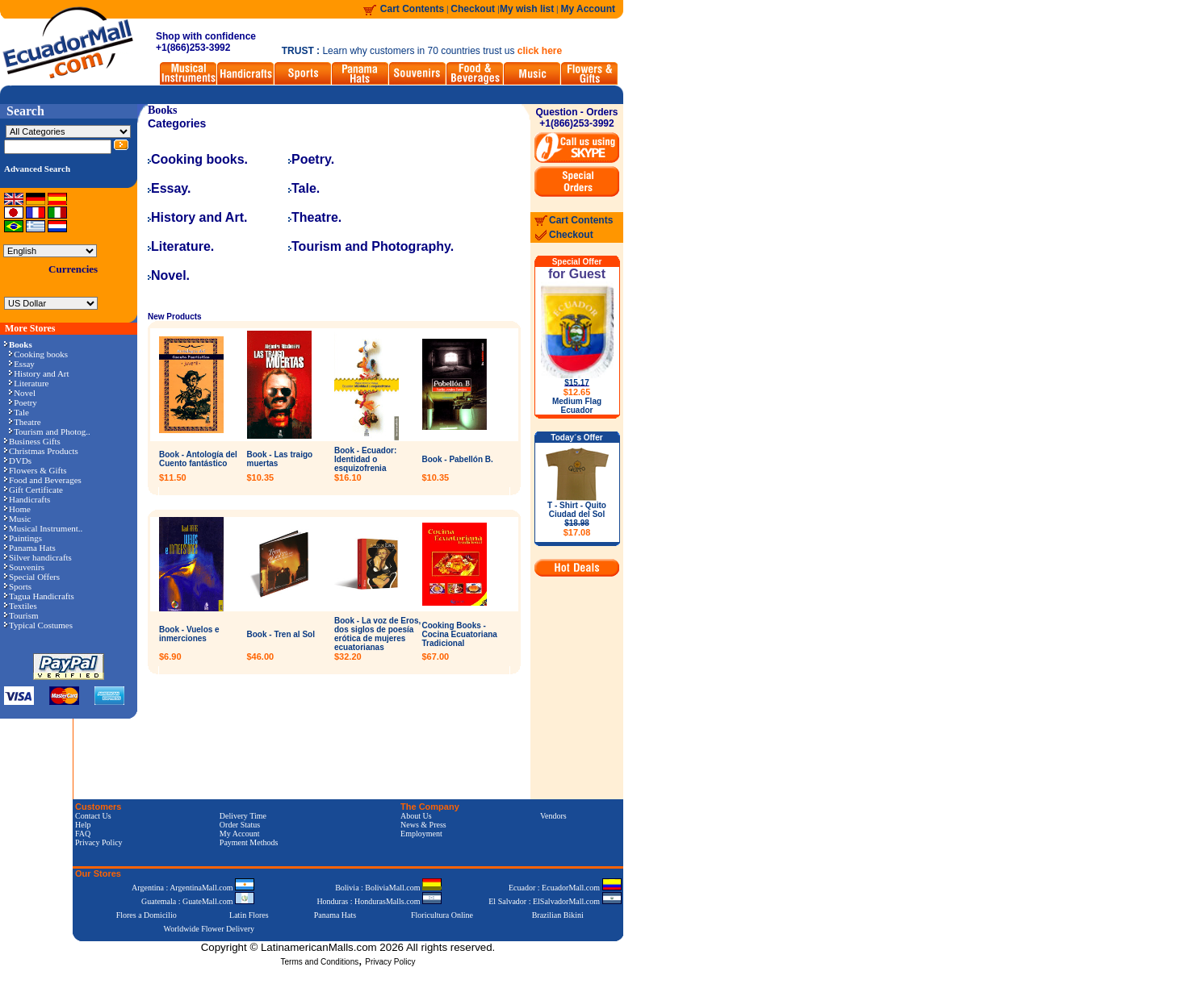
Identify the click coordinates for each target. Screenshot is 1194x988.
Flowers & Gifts (35, 470)
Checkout (473, 9)
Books (163, 110)
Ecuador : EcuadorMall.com (565, 887)
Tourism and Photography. (371, 246)
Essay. (169, 188)
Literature (28, 383)
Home (17, 509)
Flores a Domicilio (146, 915)
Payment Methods (249, 842)
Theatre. (314, 217)
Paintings (23, 538)
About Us (416, 815)
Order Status (240, 824)
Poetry (23, 402)
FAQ (82, 833)
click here (539, 50)
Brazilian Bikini (558, 915)
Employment (421, 833)
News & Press (423, 824)
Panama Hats (30, 547)
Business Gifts (32, 441)
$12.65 (577, 392)
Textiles (20, 606)
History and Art (39, 373)
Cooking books (38, 354)
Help (82, 824)
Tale (19, 412)
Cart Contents (412, 9)
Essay (22, 364)
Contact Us (93, 815)
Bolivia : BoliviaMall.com (388, 887)
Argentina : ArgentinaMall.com (193, 887)
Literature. (181, 246)
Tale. (304, 188)
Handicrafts (27, 499)
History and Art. (197, 217)
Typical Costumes (38, 625)
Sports (17, 586)
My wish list (527, 9)
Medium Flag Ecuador (576, 406)
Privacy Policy (99, 842)
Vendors (553, 815)
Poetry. (311, 159)
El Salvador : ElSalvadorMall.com (554, 901)
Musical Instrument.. (43, 528)
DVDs (17, 460)
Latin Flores (249, 915)
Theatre (25, 422)
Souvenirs (24, 567)
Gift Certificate (33, 489)
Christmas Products (41, 451)
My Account (587, 9)
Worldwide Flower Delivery (209, 928)
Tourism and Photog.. (49, 431)
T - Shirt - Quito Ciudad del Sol (576, 519)
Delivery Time (243, 815)
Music (17, 518)
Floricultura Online (442, 915)
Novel (22, 393)
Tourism (21, 615)
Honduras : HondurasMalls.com (379, 901)
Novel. (169, 275)
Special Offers (32, 577)
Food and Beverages (43, 480)
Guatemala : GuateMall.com (197, 901)
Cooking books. (198, 159)
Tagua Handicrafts (39, 596)
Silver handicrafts (38, 557)
